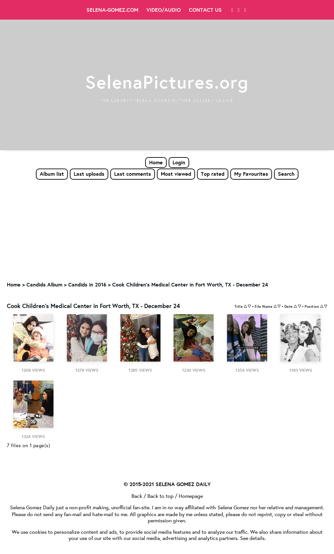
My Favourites (251, 173)
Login (179, 162)
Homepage (191, 495)
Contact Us (205, 9)
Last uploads (89, 173)
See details (252, 537)
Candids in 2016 (87, 284)
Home (156, 162)
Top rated (212, 173)
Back (136, 495)
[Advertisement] (167, 229)
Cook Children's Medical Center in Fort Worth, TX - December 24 (190, 284)
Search (286, 173)
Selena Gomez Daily (32, 507)
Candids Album (44, 284)
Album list (52, 173)
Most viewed (176, 173)
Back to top (160, 495)
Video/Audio (163, 9)
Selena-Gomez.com (112, 9)
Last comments (132, 173)
